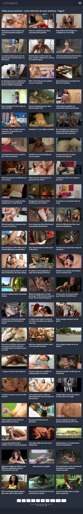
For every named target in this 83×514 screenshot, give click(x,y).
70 (44, 504)
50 (40, 504)
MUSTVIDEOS (10, 3)
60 (42, 504)
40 (38, 504)
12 (64, 501)
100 (51, 504)
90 (48, 504)
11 (58, 501)
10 (52, 501)
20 (33, 504)
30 (35, 504)
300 (43, 505)
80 (46, 504)
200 (40, 505)
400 (46, 505)
